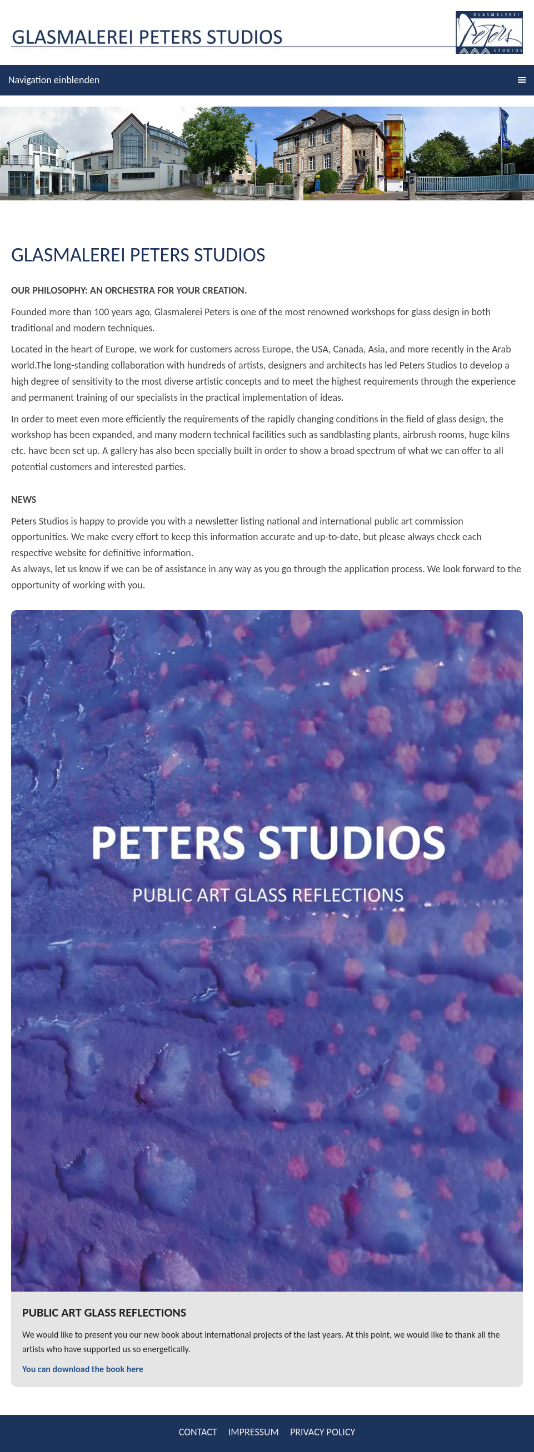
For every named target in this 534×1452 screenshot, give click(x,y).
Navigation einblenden (53, 80)
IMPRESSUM (253, 1432)
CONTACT (198, 1432)
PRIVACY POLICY (322, 1432)
